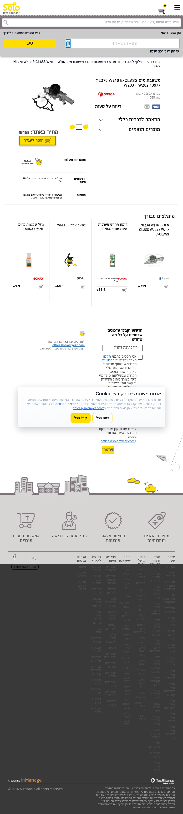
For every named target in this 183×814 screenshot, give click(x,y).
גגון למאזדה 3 (170, 662)
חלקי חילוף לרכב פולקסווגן (153, 646)
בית (157, 62)
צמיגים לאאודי (96, 559)
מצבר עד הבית (125, 605)
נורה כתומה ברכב (126, 704)
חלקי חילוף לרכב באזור (156, 592)
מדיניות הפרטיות (114, 361)
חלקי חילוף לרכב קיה (109, 638)
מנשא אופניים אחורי (155, 720)
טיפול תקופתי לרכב (155, 681)
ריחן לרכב (142, 717)
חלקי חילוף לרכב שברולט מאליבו (155, 665)
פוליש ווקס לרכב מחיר (127, 719)
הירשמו (108, 450)
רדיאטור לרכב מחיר (139, 706)
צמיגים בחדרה (141, 672)
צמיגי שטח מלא (141, 651)
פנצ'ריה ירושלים (110, 568)
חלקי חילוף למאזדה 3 (170, 733)
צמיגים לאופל (96, 568)
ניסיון (112, 648)
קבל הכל (80, 418)
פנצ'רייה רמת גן (140, 617)
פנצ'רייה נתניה (110, 684)
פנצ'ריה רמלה (96, 682)
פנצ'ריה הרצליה (140, 598)
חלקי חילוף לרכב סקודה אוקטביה (154, 628)
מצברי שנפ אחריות (96, 580)
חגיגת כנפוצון (81, 574)
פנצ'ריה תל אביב (95, 659)
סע (30, 43)
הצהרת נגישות (81, 559)
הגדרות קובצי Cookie (25, 567)
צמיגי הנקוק (141, 640)
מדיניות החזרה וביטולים (169, 586)
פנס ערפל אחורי (141, 561)
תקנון (82, 567)
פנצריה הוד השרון (140, 587)
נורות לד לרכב (154, 755)
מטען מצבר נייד (156, 707)
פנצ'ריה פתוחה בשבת (111, 580)
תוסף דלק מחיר (127, 584)
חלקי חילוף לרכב (139, 62)
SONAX (126, 668)
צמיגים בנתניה (140, 695)
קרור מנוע (116, 62)
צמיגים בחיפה (96, 591)
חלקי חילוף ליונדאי (170, 718)
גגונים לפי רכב (110, 627)
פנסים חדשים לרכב (141, 574)
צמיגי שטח (141, 663)
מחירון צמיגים (126, 627)
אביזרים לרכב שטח (170, 648)
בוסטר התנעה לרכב (111, 615)
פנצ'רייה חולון (140, 608)
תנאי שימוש (170, 574)
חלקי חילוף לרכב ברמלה (155, 609)
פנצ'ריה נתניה (96, 649)
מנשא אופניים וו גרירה (155, 734)
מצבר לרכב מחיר (127, 678)
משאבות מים (96, 62)
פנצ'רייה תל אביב (110, 694)
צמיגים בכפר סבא (141, 683)
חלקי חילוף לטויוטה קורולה (169, 690)
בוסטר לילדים (111, 591)
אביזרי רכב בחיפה (171, 621)
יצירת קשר (171, 559)
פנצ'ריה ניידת (96, 710)
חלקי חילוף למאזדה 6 (155, 563)
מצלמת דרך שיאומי (96, 602)
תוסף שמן (127, 595)
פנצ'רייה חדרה (110, 674)
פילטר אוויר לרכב (156, 767)
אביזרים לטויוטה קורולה (95, 670)
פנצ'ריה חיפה (111, 559)
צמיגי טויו (97, 630)
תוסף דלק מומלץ (126, 571)
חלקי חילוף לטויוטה (169, 704)
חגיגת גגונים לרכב (82, 586)
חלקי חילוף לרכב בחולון (97, 617)
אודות (171, 567)
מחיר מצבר (127, 637)
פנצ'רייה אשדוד (110, 665)
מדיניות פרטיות (170, 610)
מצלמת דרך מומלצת (125, 648)
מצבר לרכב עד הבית (110, 602)
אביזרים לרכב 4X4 (170, 635)
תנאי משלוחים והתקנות (169, 599)
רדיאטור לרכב (125, 660)
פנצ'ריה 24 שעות (95, 701)
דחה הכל (102, 418)
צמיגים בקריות (111, 703)
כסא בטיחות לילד (155, 694)
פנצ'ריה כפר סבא (110, 655)
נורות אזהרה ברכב (126, 616)
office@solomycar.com (118, 442)
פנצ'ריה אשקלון (96, 640)
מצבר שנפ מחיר (127, 691)
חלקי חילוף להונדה (170, 675)
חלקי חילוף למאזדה (155, 577)
